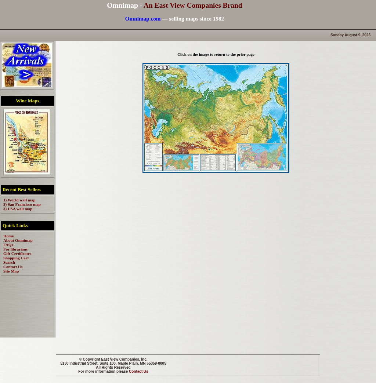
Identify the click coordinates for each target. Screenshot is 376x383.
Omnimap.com (143, 18)
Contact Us (138, 371)
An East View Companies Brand (193, 5)
